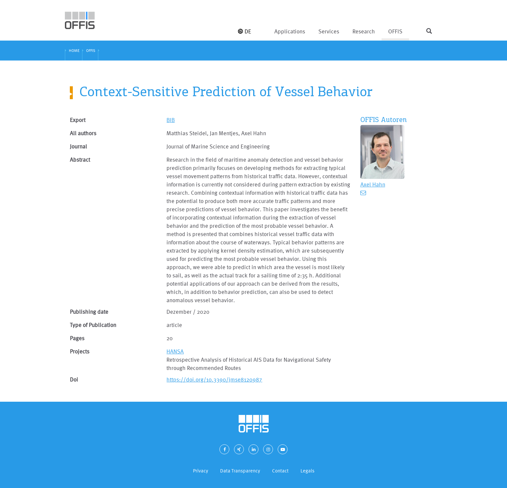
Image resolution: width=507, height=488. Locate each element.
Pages (77, 338)
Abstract (80, 159)
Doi (74, 379)
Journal (78, 146)
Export (77, 120)
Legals (307, 470)
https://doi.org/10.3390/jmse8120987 (214, 379)
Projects (79, 351)
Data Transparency (240, 470)
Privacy (200, 470)
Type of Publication (93, 325)
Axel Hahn (372, 184)
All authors (83, 133)
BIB (170, 120)
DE (244, 31)
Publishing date (89, 311)
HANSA (175, 351)
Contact (280, 470)
